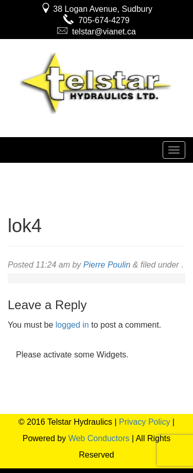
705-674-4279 (96, 20)
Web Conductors (99, 438)
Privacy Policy (144, 422)
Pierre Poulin (107, 264)
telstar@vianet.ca (96, 31)
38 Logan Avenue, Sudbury (96, 9)
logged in (72, 324)
